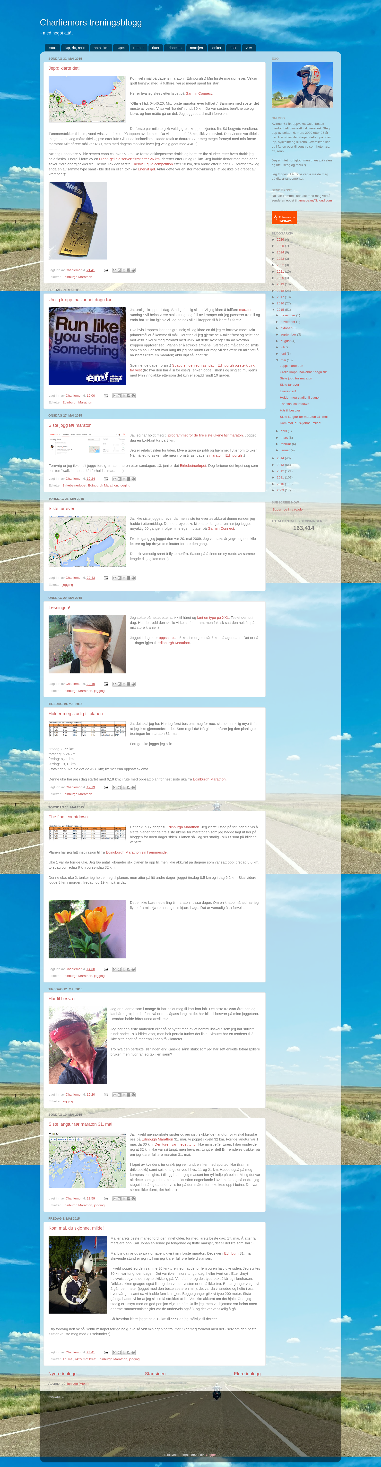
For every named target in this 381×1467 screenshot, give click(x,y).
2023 (281, 258)
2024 (281, 252)
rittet (155, 48)
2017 (281, 297)
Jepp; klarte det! (64, 68)
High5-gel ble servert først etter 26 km (129, 159)
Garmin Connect (198, 93)
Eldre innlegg (247, 1373)
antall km (101, 48)
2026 (281, 239)
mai (284, 360)
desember (288, 315)
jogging (125, 485)
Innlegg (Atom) (78, 1383)
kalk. (233, 48)
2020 (281, 278)
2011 (281, 477)
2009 (281, 490)
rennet (138, 48)
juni (284, 353)
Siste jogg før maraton (70, 425)
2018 (281, 291)
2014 (281, 458)
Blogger (210, 1455)
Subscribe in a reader (288, 509)
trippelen (175, 48)
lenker (216, 48)
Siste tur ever (61, 508)
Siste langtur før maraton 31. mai (80, 1124)
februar (286, 444)
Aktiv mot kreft (85, 1359)
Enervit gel (146, 169)
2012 (281, 471)
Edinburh (232, 1253)
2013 (281, 465)
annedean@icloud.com (315, 200)
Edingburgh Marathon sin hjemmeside (136, 852)
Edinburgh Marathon (77, 277)
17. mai (67, 1359)
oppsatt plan (169, 638)
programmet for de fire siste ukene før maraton (205, 435)
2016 (281, 303)
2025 (281, 246)
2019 (281, 284)
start (52, 48)
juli (283, 347)
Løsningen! (59, 607)
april (284, 431)
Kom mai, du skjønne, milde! (76, 1228)
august (286, 341)
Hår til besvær (62, 998)
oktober (287, 328)
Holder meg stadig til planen (76, 713)
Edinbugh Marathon (157, 1139)
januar (286, 450)
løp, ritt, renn (75, 48)
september (289, 334)
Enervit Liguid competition (152, 164)
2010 (281, 484)
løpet (121, 48)
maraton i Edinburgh (225, 455)
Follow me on (287, 219)
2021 (281, 271)
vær (249, 48)
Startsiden (155, 1373)
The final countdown (68, 816)
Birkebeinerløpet (193, 466)
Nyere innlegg (62, 1373)
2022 (281, 265)
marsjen (196, 48)
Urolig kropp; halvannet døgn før (80, 299)
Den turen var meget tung (175, 1144)
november (288, 322)
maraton (245, 310)
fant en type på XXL (213, 618)
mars (285, 437)
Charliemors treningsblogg (91, 22)
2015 (281, 309)
